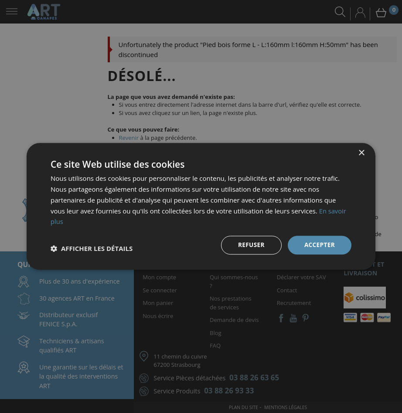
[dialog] (201, 206)
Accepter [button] (319, 245)
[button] (92, 249)
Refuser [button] (250, 245)
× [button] (361, 153)
